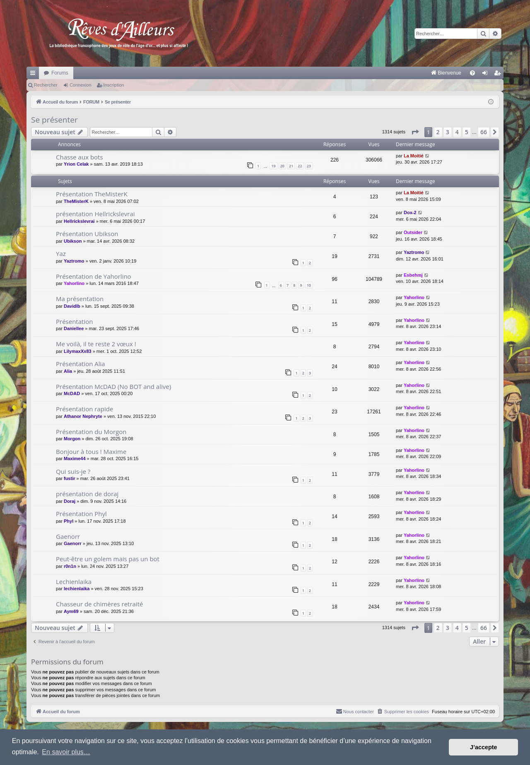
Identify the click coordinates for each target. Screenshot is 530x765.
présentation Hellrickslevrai (95, 214)
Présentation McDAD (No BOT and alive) (113, 386)
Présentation (74, 321)
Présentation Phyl (81, 513)
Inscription (114, 84)
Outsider (413, 232)
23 (309, 166)
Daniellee (74, 328)
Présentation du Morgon (91, 431)
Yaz (61, 253)
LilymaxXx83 (78, 351)
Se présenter (54, 119)
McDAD (72, 393)
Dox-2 (410, 212)
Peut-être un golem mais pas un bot (107, 559)
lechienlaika (76, 588)
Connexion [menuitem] (486, 74)
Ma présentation (80, 298)
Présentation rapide (84, 409)
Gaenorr (68, 536)
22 (300, 166)
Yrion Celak (76, 164)
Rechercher (46, 84)
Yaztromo (74, 260)
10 (309, 285)
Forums (59, 73)
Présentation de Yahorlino (93, 276)
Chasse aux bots (79, 157)
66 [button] (483, 132)
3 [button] (447, 132)
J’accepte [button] (483, 747)
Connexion (81, 84)
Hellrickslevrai (79, 221)
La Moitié (414, 155)
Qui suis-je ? (73, 471)
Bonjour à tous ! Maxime (91, 451)
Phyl (68, 521)
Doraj (69, 501)
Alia (68, 371)
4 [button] (457, 132)
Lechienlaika (74, 581)
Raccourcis (34, 74)
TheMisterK (76, 201)
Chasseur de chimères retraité (99, 604)
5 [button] (466, 132)
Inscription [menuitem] (499, 74)
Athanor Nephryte (83, 416)
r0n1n (70, 566)
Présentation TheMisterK (92, 194)
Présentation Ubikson (87, 233)
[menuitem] (359, 73)
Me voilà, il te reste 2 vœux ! (96, 344)
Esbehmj (413, 275)
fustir (69, 478)
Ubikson (73, 241)
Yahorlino (74, 283)
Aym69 (71, 611)
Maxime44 (75, 458)
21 (291, 166)
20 (282, 166)
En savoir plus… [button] (66, 751)
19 (273, 166)
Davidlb (72, 306)
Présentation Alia (80, 364)
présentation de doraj (87, 494)
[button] (415, 132)
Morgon (72, 438)
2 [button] (438, 132)
